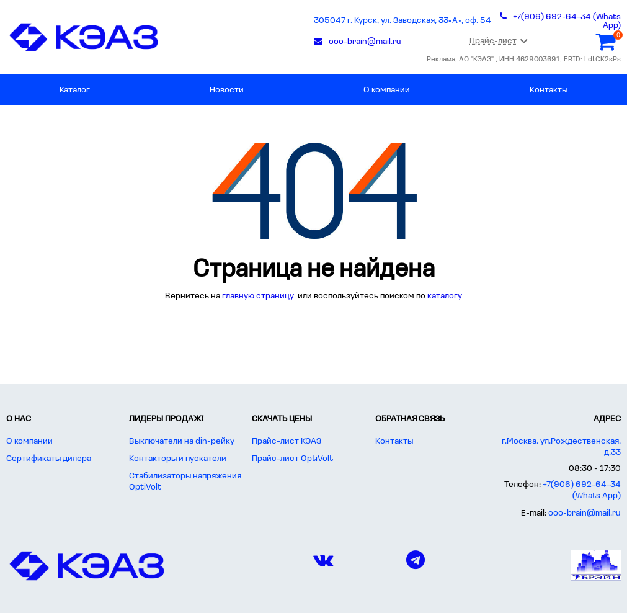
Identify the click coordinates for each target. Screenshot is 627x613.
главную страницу (259, 296)
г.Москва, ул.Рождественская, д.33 (561, 447)
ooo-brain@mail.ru (584, 513)
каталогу (444, 296)
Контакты (548, 90)
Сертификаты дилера (48, 458)
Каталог (75, 90)
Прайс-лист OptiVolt (292, 458)
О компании (386, 90)
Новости (227, 90)
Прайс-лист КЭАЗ (286, 441)
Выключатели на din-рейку (181, 441)
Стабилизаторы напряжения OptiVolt (185, 482)
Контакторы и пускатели (177, 458)
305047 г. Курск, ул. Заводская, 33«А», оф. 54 (402, 20)
